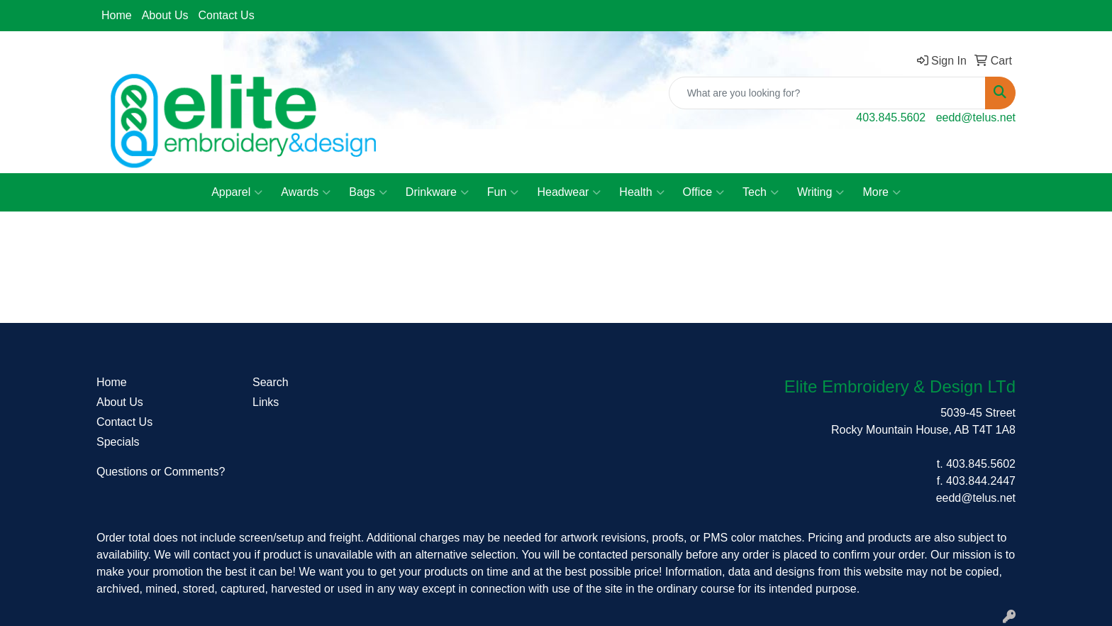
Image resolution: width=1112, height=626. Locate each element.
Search (270, 382)
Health (641, 192)
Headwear (569, 192)
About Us (165, 15)
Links (265, 402)
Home (116, 15)
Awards (305, 192)
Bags (368, 192)
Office (704, 192)
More (881, 192)
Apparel (236, 192)
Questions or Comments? (160, 472)
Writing (821, 192)
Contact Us (227, 15)
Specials (117, 442)
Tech (761, 192)
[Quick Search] (827, 93)
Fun (503, 192)
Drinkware (437, 192)
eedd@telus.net (976, 117)
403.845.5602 (890, 117)
